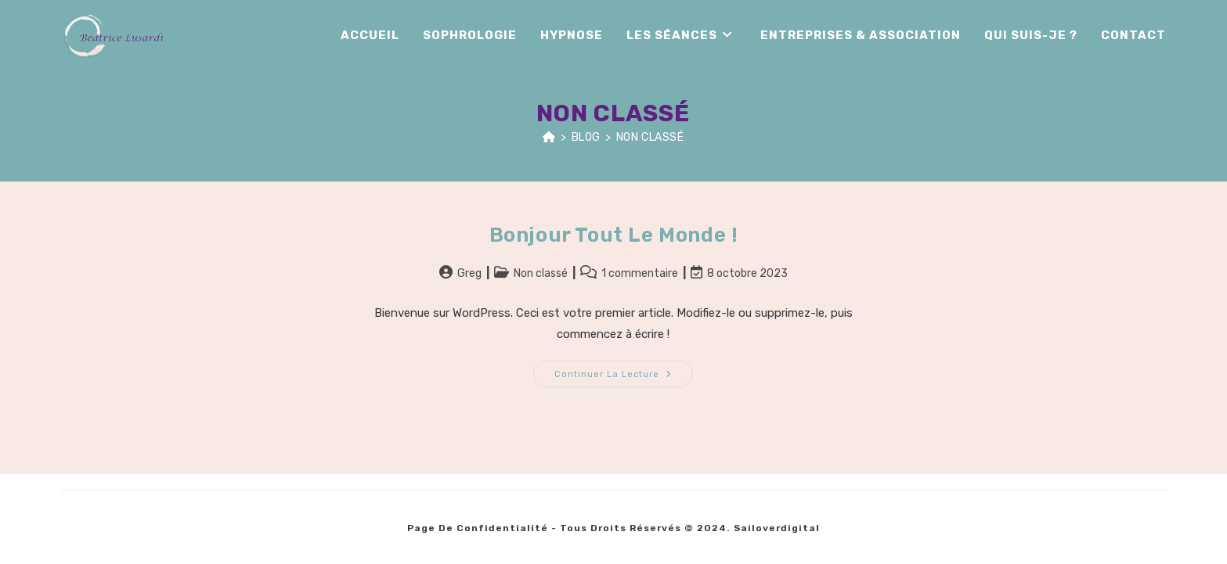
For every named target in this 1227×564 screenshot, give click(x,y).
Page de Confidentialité (477, 528)
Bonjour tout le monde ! (613, 235)
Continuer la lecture (623, 370)
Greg (469, 273)
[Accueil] (549, 137)
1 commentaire (639, 273)
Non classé (650, 137)
